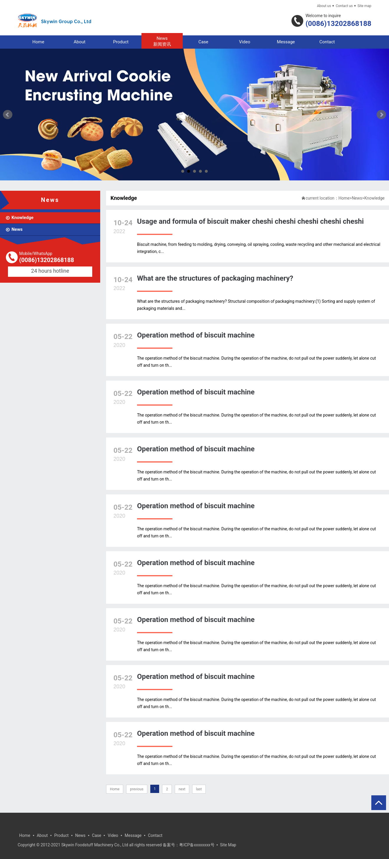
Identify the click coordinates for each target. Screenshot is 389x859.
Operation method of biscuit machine (196, 335)
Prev (7, 114)
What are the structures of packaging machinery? (215, 278)
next (182, 789)
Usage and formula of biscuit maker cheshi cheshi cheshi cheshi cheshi (250, 221)
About (79, 42)
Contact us (344, 6)
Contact (327, 42)
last (199, 789)
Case (203, 42)
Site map (364, 6)
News (162, 41)
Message (286, 42)
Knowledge (374, 198)
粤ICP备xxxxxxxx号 (196, 844)
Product (120, 42)
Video (244, 42)
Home (38, 42)
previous (136, 789)
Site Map (228, 844)
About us (324, 6)
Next (381, 114)
